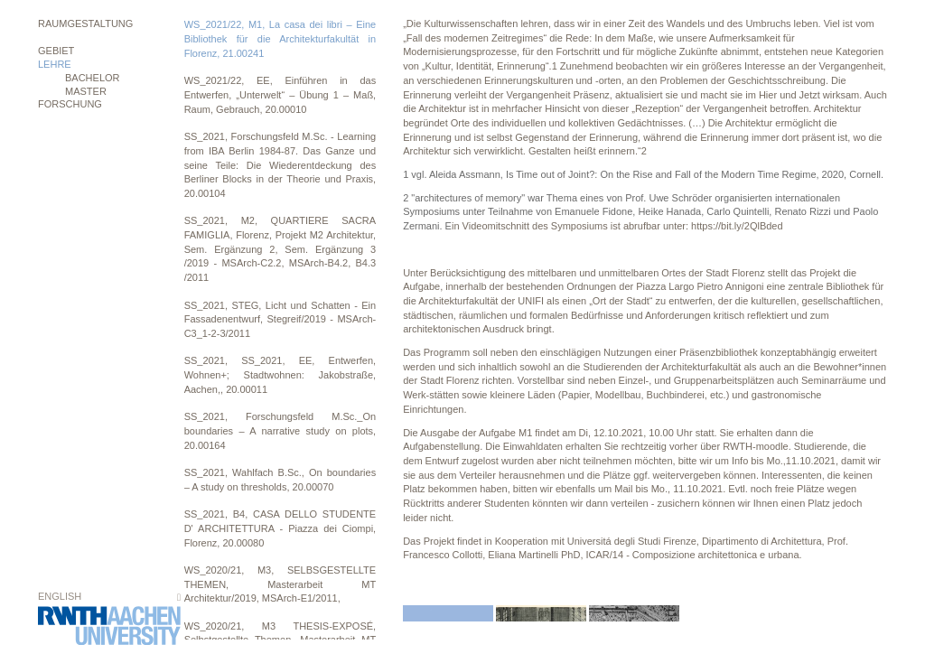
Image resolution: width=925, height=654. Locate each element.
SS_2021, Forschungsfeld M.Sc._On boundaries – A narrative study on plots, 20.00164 (280, 430)
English (59, 596)
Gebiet (56, 50)
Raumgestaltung (85, 23)
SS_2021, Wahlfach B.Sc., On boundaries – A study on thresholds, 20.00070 (280, 479)
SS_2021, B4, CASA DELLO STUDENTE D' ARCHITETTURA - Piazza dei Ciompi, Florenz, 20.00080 (280, 528)
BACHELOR (92, 77)
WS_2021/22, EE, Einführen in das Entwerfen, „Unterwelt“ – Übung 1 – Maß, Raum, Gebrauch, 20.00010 (280, 94)
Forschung (70, 103)
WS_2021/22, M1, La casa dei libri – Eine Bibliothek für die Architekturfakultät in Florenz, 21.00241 (280, 38)
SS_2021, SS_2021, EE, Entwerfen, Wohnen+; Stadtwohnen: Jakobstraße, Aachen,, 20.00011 (280, 374)
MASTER (86, 91)
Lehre (54, 64)
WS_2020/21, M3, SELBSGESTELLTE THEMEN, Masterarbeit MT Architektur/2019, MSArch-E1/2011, (280, 584)
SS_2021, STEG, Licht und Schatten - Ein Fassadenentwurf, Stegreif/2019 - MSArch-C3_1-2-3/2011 (280, 319)
